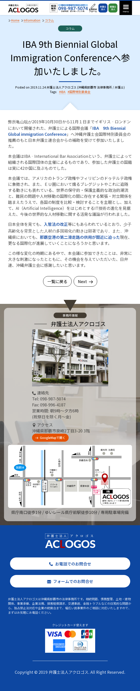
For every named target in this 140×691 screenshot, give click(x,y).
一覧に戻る (57, 281)
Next (85, 281)
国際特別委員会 (79, 92)
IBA (63, 92)
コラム (70, 28)
